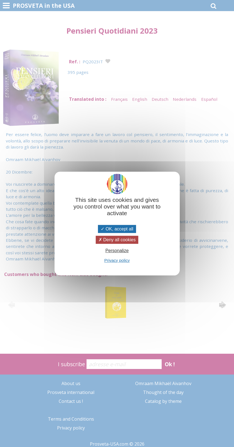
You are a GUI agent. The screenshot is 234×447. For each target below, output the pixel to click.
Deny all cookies (117, 239)
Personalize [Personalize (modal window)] (117, 250)
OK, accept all (117, 229)
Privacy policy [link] (117, 260)
